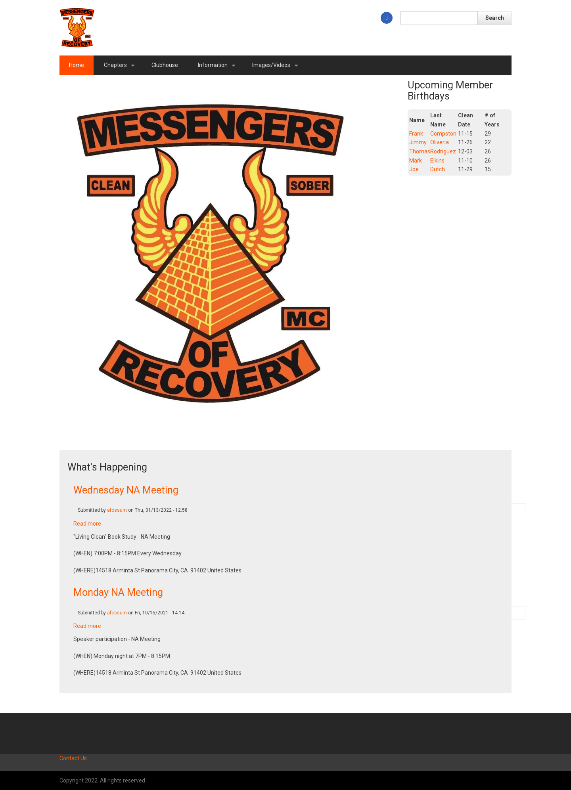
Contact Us (73, 758)
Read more (87, 523)
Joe (414, 169)
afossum (117, 510)
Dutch (437, 169)
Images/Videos (276, 68)
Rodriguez (443, 151)
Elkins (437, 160)
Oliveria (439, 142)
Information (218, 68)
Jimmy (418, 142)
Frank (416, 133)
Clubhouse (164, 65)
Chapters (121, 68)
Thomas (419, 151)
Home (76, 65)
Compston (443, 133)
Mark (415, 160)
